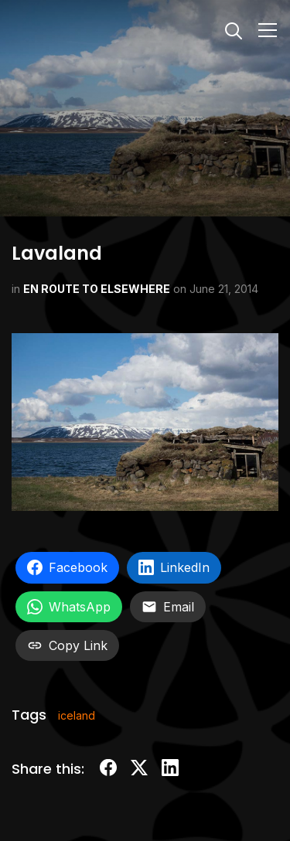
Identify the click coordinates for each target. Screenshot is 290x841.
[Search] (233, 29)
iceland (76, 715)
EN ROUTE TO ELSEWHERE (96, 288)
